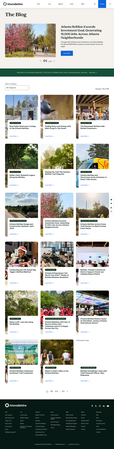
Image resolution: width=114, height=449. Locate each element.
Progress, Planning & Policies (56, 418)
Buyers (22, 420)
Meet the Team (85, 423)
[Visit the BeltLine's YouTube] (108, 406)
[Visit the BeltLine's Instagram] (100, 406)
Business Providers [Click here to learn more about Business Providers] (70, 429)
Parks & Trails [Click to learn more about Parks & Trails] (8, 423)
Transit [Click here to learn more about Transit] (52, 427)
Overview (83, 415)
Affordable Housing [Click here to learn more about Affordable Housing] (55, 424)
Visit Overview (8, 415)
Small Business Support (71, 423)
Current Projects (55, 422)
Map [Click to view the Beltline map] (97, 415)
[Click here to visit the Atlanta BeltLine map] (111, 203)
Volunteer (37, 420)
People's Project (85, 420)
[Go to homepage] (13, 4)
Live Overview (23, 415)
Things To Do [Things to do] (8, 420)
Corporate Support (40, 426)
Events (6, 429)
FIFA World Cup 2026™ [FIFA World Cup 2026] (10, 432)
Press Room (99, 420)
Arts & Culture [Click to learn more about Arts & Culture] (8, 426)
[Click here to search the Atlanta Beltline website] (111, 211)
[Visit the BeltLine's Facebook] (92, 406)
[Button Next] (54, 61)
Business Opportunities (71, 417)
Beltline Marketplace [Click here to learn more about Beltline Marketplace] (71, 426)
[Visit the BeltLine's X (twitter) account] (96, 406)
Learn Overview (54, 415)
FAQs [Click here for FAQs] (97, 426)
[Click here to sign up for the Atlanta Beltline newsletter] (111, 207)
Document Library (100, 423)
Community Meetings (40, 423)
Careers (83, 429)
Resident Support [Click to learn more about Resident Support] (24, 417)
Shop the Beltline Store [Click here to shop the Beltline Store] (41, 435)
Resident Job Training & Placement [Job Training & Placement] (26, 427)
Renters (22, 423)
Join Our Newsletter (101, 429)
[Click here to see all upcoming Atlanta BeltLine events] (111, 200)
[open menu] (110, 4)
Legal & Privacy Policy (73, 444)
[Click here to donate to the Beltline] (102, 4)
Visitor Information (9, 417)
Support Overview (39, 415)
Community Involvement (41, 429)
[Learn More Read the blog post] (14, 136)
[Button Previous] (40, 61)
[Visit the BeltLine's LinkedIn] (104, 406)
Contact (98, 432)
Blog (97, 417)
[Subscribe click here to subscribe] (93, 72)
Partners (83, 426)
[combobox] (17, 87)
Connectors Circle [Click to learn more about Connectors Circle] (39, 432)
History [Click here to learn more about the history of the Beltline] (83, 417)
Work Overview (69, 415)
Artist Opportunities (71, 420)
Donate (37, 417)
